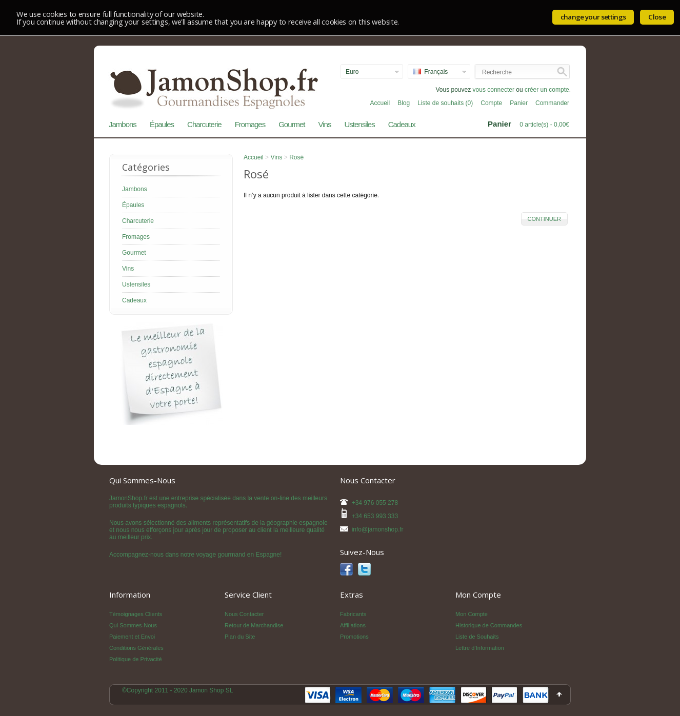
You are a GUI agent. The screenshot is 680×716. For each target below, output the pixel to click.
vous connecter (493, 89)
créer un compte (547, 89)
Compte (491, 103)
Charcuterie (204, 124)
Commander (552, 103)
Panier (519, 103)
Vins (324, 124)
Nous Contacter (244, 614)
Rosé (296, 157)
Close (657, 17)
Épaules (162, 124)
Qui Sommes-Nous (133, 625)
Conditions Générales (136, 648)
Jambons (122, 124)
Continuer (544, 219)
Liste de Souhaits (476, 636)
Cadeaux (401, 124)
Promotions (354, 636)
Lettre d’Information (479, 648)
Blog (403, 103)
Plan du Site (240, 636)
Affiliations (353, 625)
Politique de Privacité (135, 659)
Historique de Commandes (488, 625)
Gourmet (291, 124)
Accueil (380, 103)
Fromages (250, 124)
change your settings (593, 17)
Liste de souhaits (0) (445, 103)
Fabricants (353, 614)
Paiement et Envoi (132, 636)
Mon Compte (471, 614)
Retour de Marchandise (254, 625)
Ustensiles (359, 124)
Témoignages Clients (135, 614)
